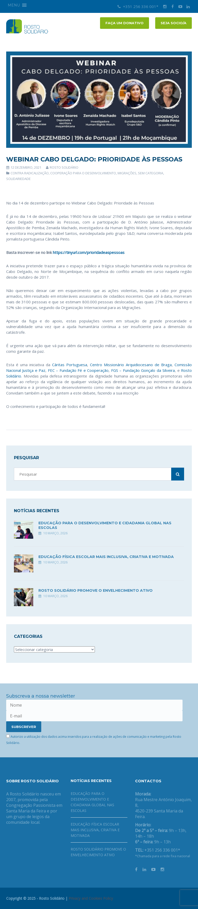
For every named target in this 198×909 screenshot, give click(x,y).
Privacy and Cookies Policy (91, 898)
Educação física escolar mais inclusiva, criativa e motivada (106, 556)
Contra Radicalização (30, 173)
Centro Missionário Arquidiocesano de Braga (131, 364)
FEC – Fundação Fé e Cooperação (78, 370)
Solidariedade (18, 178)
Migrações (127, 173)
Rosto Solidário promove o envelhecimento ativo (95, 590)
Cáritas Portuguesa (69, 364)
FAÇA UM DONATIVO (124, 23)
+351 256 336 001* (138, 6)
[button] (14, 5)
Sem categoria (150, 173)
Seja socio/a (173, 23)
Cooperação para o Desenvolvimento (83, 173)
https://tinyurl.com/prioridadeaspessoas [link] (89, 252)
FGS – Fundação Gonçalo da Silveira (143, 370)
